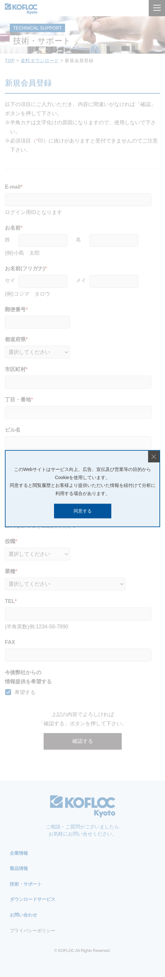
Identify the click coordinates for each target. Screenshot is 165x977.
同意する (83, 511)
